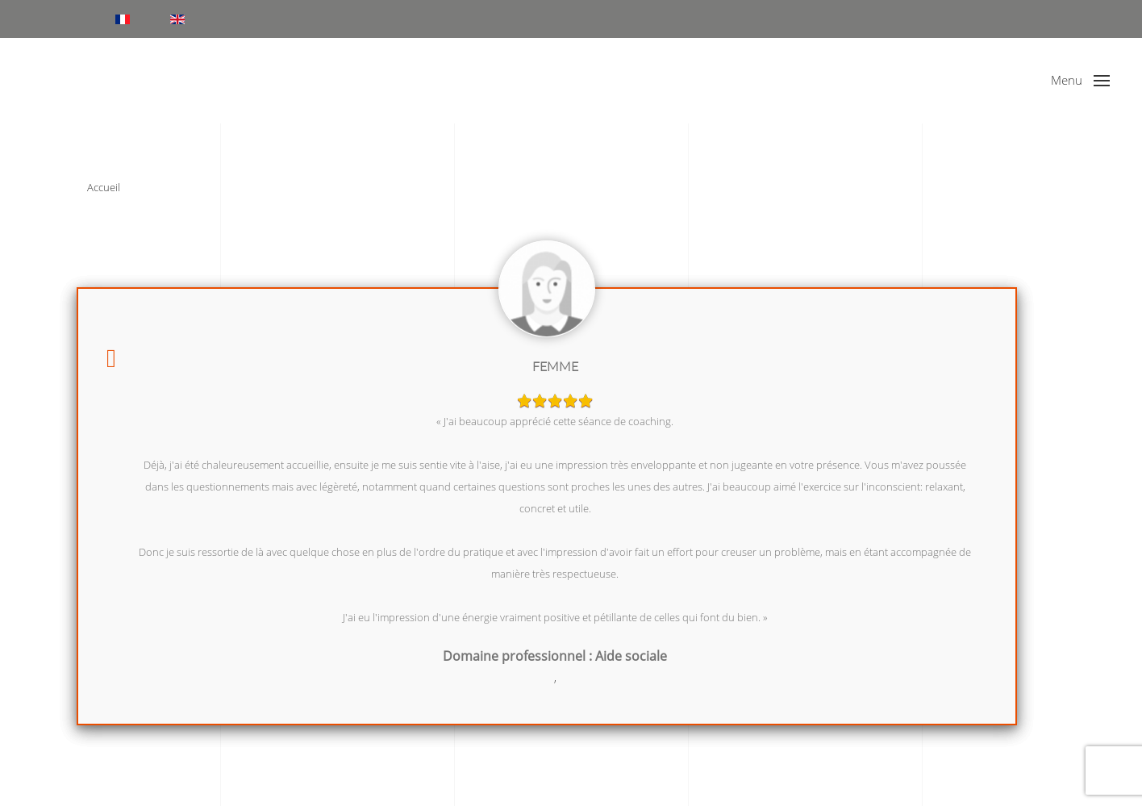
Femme (555, 366)
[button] (1080, 80)
